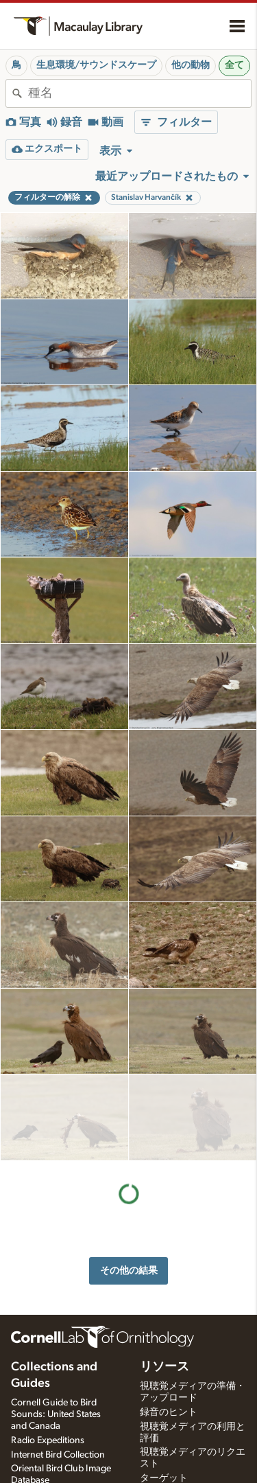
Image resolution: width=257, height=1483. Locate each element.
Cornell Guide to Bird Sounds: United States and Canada (56, 1336)
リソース (164, 1289)
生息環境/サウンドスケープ (96, 65)
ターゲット (164, 1400)
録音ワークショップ (183, 1472)
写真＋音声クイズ (178, 1414)
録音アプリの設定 (178, 1443)
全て (234, 65)
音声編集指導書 (173, 1429)
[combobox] (139, 93)
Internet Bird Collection (58, 1376)
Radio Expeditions (47, 1362)
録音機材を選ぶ (173, 1457)
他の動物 (190, 65)
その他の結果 (129, 1184)
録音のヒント (168, 1334)
